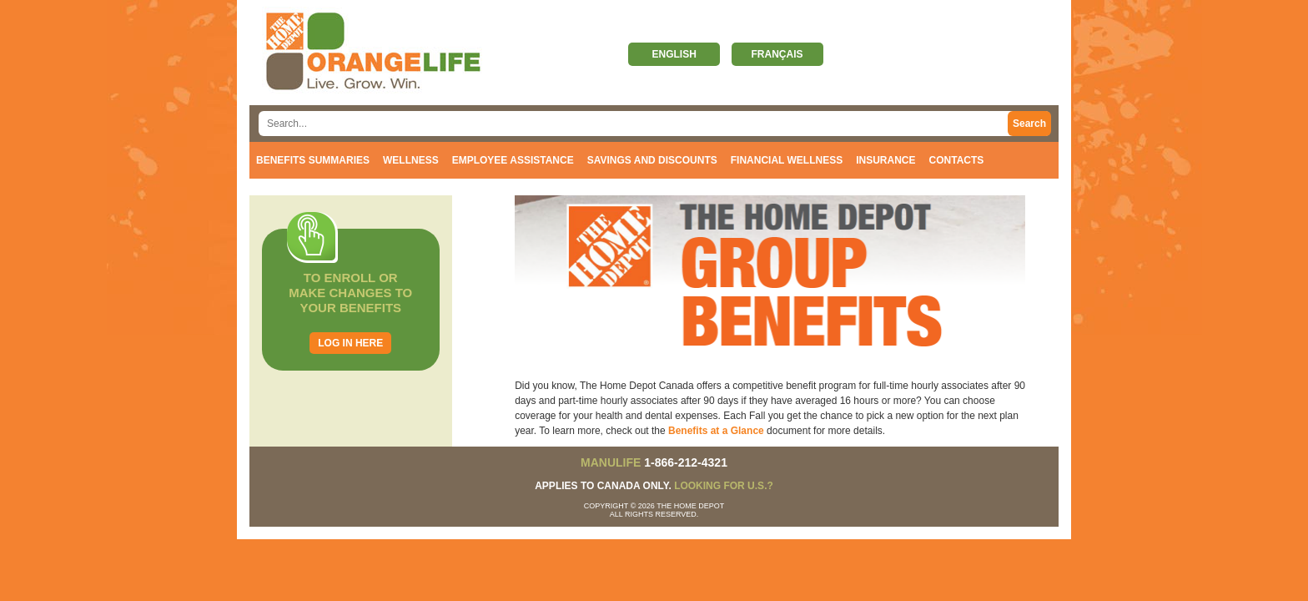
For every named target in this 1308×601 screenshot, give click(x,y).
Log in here (350, 343)
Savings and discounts (652, 160)
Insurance (885, 160)
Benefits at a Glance (716, 431)
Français (777, 54)
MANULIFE (611, 462)
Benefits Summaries (313, 160)
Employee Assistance (513, 160)
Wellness (411, 160)
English (673, 54)
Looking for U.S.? (723, 486)
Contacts (956, 160)
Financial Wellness (787, 160)
